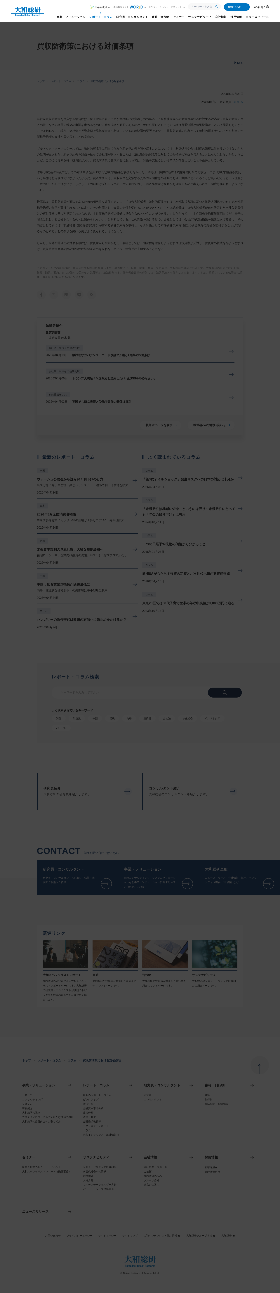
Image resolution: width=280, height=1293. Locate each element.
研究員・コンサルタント (162, 1085)
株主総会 (187, 718)
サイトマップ (130, 1235)
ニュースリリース (35, 1211)
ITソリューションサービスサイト (167, 7)
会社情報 (150, 1157)
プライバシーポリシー (79, 1235)
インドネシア (212, 718)
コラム (81, 81)
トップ (41, 81)
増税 (112, 718)
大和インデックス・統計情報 (162, 1235)
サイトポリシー (107, 1235)
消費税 (147, 718)
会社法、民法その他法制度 (64, 348)
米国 (42, 470)
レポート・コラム (61, 81)
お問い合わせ (237, 7)
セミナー (28, 1157)
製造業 (77, 718)
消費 (58, 718)
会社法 (167, 718)
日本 (42, 505)
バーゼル (61, 728)
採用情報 (211, 1157)
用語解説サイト (129, 7)
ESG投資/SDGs (58, 394)
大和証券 (228, 1235)
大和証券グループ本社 (200, 1235)
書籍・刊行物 (215, 1085)
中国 (42, 575)
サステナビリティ (96, 1157)
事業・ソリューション (38, 1085)
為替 (129, 718)
